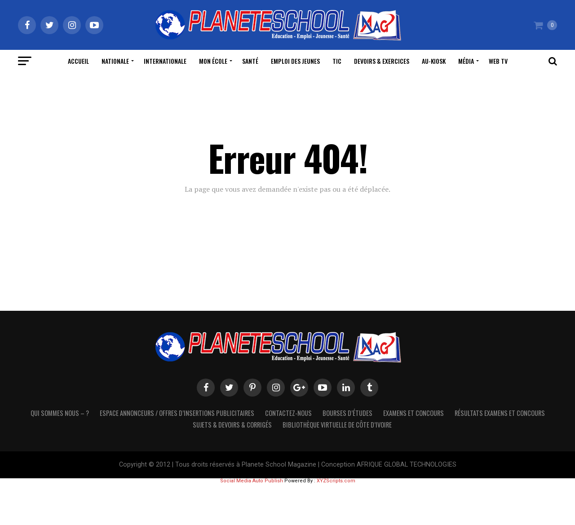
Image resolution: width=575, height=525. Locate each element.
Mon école (213, 61)
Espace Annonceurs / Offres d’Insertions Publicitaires (177, 413)
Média (466, 61)
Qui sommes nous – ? (60, 413)
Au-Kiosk (434, 61)
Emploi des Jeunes (295, 61)
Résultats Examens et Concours (500, 413)
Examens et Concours (413, 413)
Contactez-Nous (288, 413)
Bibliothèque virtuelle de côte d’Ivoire (337, 424)
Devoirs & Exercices (381, 61)
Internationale (165, 61)
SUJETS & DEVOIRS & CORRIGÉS (232, 424)
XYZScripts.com (336, 481)
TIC (336, 61)
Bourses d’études (347, 413)
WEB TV (498, 61)
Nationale (115, 61)
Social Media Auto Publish (251, 481)
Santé (250, 61)
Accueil (78, 61)
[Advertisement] (287, 503)
